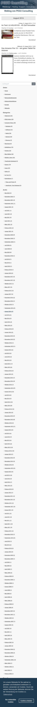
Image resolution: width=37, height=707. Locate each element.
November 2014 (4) (10, 381)
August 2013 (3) (9, 430)
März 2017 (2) (8, 287)
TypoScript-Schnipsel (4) (11, 161)
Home (6, 90)
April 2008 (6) (8, 597)
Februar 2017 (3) (9, 290)
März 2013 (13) (9, 447)
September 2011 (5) (10, 506)
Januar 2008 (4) (9, 607)
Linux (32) (7, 168)
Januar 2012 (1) (9, 492)
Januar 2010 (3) (9, 551)
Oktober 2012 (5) (9, 464)
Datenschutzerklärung (10, 101)
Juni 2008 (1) (8, 590)
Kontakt (7, 104)
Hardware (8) (9, 126)
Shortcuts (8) (8, 143)
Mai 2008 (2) (8, 593)
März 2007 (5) (8, 639)
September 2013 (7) (10, 426)
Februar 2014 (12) (9, 409)
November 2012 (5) (10, 461)
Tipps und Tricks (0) (11, 182)
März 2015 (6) (8, 367)
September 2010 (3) (10, 538)
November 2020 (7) (10, 238)
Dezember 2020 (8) (10, 235)
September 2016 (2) (10, 308)
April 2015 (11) (9, 363)
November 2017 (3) (10, 280)
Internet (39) (9, 136)
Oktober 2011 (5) (9, 503)
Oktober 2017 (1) (9, 283)
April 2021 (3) (8, 221)
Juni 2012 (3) (8, 478)
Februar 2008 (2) (9, 604)
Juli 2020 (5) (8, 245)
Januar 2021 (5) (9, 231)
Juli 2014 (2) (8, 395)
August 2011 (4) (9, 510)
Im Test (11, 28)
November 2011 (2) (10, 499)
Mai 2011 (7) (8, 520)
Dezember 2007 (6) (10, 611)
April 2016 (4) (8, 322)
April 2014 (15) (9, 402)
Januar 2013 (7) (9, 454)
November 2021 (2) (10, 200)
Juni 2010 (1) (8, 541)
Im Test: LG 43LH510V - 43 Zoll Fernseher (18, 25)
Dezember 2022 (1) (10, 196)
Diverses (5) (9, 140)
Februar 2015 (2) (9, 370)
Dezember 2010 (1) (10, 534)
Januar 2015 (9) (9, 374)
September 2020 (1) (10, 242)
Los (34, 84)
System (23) (8, 150)
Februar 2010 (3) (9, 548)
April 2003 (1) (8, 670)
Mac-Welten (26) (9, 154)
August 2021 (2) (9, 207)
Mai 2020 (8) (8, 252)
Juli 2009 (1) (8, 562)
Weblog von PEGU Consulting (18, 11)
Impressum (8, 94)
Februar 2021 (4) (9, 228)
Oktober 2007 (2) (9, 618)
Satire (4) (7, 171)
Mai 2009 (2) (8, 565)
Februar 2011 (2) (9, 531)
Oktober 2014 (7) (9, 384)
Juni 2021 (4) (8, 214)
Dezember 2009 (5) (10, 555)
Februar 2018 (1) (9, 269)
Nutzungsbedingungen (11, 98)
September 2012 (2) (10, 468)
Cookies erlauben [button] (26, 700)
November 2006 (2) (10, 652)
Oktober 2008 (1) (9, 583)
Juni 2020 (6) (8, 248)
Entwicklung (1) (9, 178)
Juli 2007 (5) (8, 628)
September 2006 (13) (10, 659)
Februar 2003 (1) (9, 673)
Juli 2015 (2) (8, 353)
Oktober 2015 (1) (9, 343)
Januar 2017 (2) (9, 294)
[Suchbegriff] (16, 83)
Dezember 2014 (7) (10, 377)
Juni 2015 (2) (8, 356)
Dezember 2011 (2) (10, 496)
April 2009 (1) (8, 569)
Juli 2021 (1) (8, 210)
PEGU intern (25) (9, 119)
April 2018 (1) (8, 266)
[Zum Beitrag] (32, 40)
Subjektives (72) (9, 147)
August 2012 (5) (9, 471)
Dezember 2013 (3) (10, 416)
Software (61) (9, 129)
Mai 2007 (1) (8, 632)
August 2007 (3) (9, 625)
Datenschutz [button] (7, 694)
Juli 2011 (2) (8, 513)
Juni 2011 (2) (8, 517)
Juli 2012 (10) (8, 475)
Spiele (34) (8, 133)
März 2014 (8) (8, 405)
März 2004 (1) (8, 663)
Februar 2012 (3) (9, 489)
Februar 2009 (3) (9, 576)
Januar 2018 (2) (9, 273)
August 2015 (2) (9, 350)
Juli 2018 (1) (8, 259)
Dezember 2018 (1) (10, 255)
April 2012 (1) (8, 482)
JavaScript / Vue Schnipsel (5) (13, 185)
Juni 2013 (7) (8, 437)
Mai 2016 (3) (8, 318)
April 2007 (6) (8, 635)
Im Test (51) (8, 175)
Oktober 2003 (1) (9, 666)
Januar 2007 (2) (9, 646)
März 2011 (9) (8, 527)
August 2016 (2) (9, 311)
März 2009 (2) (8, 572)
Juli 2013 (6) (8, 433)
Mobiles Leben (13, 53)
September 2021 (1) (10, 203)
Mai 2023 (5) (8, 193)
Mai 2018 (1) (8, 262)
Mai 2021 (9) (8, 217)
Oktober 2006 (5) (9, 656)
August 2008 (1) (9, 586)
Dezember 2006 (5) (10, 649)
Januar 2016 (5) (9, 332)
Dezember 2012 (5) (10, 457)
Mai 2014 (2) (8, 398)
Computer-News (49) (10, 122)
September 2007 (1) (10, 621)
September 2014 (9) (10, 388)
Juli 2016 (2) (8, 315)
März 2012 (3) (8, 485)
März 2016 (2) (8, 325)
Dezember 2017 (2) (10, 276)
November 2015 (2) (10, 339)
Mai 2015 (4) (8, 360)
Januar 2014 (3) (9, 412)
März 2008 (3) (8, 600)
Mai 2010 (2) (8, 545)
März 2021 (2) (8, 224)
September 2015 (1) (10, 346)
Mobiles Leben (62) (10, 157)
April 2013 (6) (8, 443)
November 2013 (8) (10, 419)
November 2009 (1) (10, 558)
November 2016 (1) (10, 301)
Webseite (7, 108)
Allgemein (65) (8, 115)
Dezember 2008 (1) (10, 579)
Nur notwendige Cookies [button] (10, 701)
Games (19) (8, 164)
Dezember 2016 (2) (10, 297)
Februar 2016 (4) (9, 329)
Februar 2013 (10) (9, 451)
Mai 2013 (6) (8, 440)
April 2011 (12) (9, 524)
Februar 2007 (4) (9, 642)
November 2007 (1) (10, 614)
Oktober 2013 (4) (9, 423)
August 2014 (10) (9, 391)
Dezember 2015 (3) (10, 336)
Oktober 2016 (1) (9, 304)
